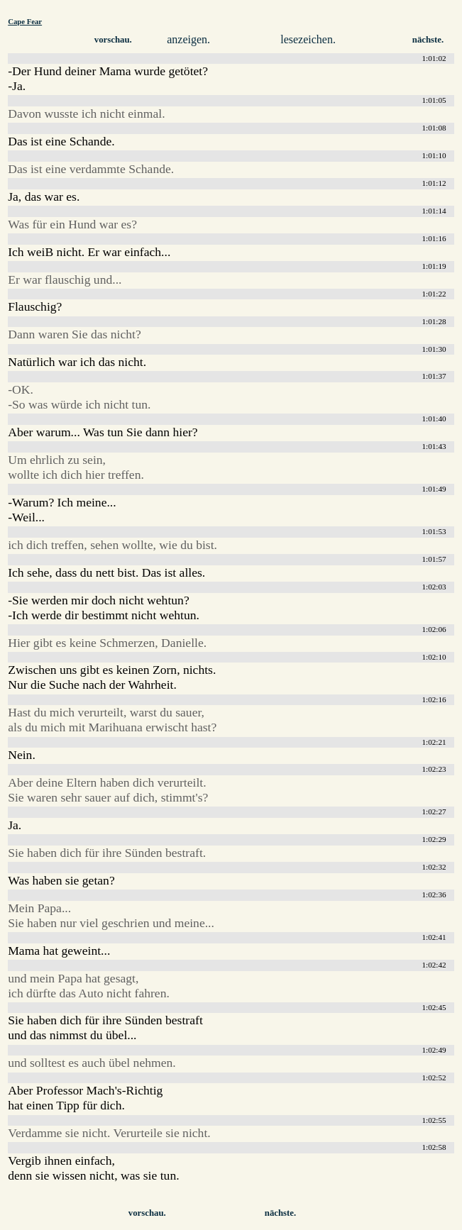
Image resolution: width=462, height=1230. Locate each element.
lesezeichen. (308, 39)
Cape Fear (25, 21)
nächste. (428, 40)
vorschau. (113, 40)
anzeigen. (188, 39)
